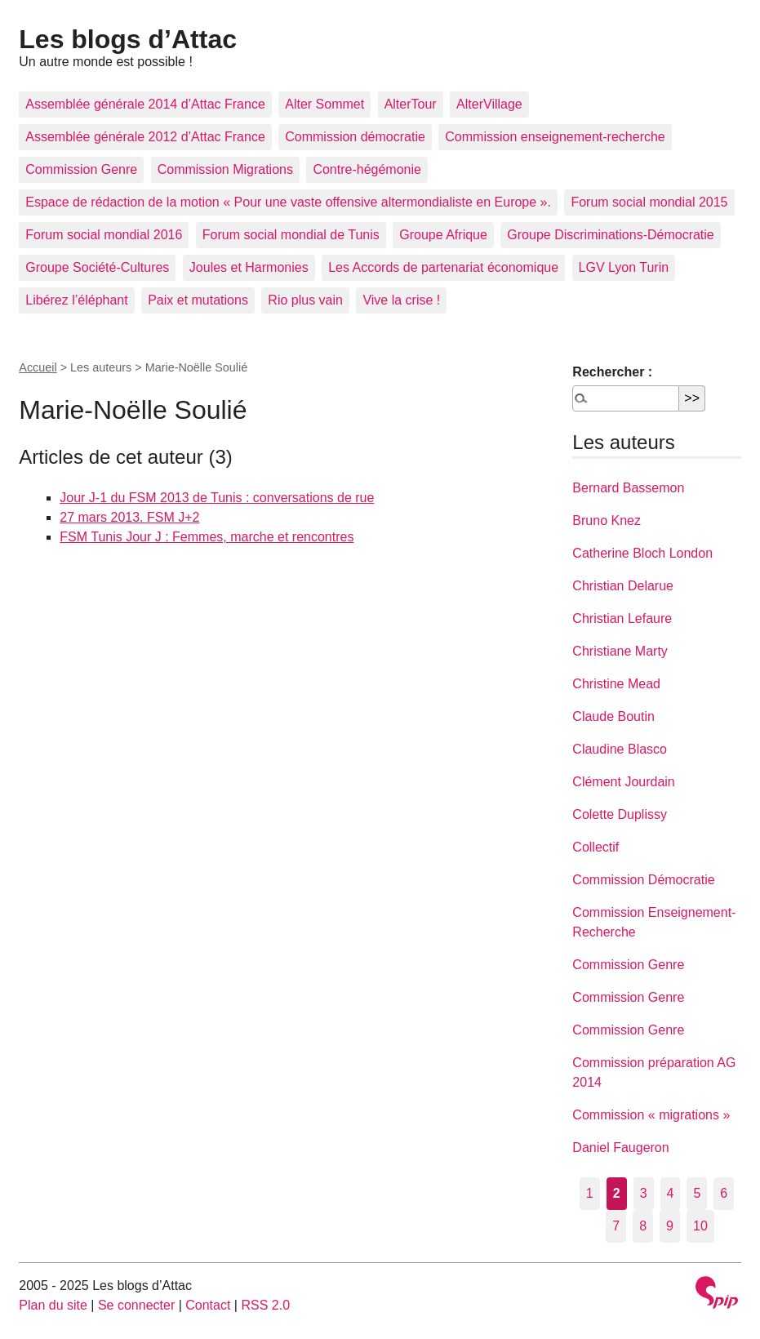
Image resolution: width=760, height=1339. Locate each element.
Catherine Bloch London (642, 553)
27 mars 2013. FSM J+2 (129, 517)
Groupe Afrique (443, 235)
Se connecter (136, 1305)
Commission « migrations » (651, 1115)
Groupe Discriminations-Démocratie (610, 235)
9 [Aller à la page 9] (669, 1226)
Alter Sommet (324, 104)
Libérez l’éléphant (76, 300)
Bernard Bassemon (628, 488)
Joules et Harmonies (249, 267)
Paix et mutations (198, 300)
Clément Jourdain (623, 782)
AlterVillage (489, 104)
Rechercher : (612, 372)
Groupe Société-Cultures (97, 267)
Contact (207, 1305)
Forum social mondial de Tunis (291, 235)
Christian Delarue (622, 586)
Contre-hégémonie (367, 169)
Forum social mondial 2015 (649, 202)
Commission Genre (81, 169)
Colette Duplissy (619, 814)
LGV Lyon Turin (624, 267)
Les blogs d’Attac (128, 39)
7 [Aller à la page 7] (616, 1226)
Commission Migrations (225, 169)
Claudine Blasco (619, 749)
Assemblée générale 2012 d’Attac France (145, 137)
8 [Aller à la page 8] (643, 1226)
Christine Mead (616, 684)
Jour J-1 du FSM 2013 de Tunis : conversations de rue (217, 498)
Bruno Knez (606, 520)
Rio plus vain (305, 300)
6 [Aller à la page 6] (723, 1193)
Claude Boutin (613, 716)
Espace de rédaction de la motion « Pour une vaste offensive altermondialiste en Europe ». (288, 202)
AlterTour (410, 104)
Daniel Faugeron (620, 1147)
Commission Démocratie (643, 880)
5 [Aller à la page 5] (696, 1193)
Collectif (595, 847)
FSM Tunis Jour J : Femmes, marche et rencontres (206, 537)
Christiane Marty (619, 651)
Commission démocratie (355, 137)
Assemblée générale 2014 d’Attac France (145, 104)
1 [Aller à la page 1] (589, 1193)
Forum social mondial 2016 (103, 235)
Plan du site (53, 1305)
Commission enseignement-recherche (554, 137)
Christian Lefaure (622, 618)
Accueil (37, 367)
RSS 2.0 (265, 1305)
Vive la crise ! (401, 300)
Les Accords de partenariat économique (443, 267)
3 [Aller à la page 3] (643, 1193)
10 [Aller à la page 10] (700, 1226)
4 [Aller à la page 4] (670, 1193)
